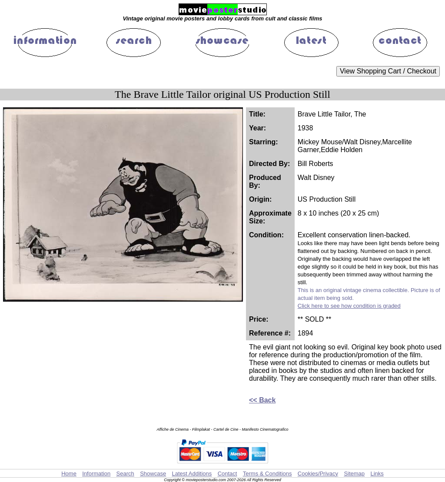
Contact (227, 473)
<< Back (262, 400)
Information (96, 473)
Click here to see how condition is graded (349, 305)
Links (376, 473)
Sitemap (354, 473)
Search (125, 473)
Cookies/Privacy (318, 473)
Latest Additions (192, 473)
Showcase (153, 473)
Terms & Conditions (267, 473)
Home (68, 473)
